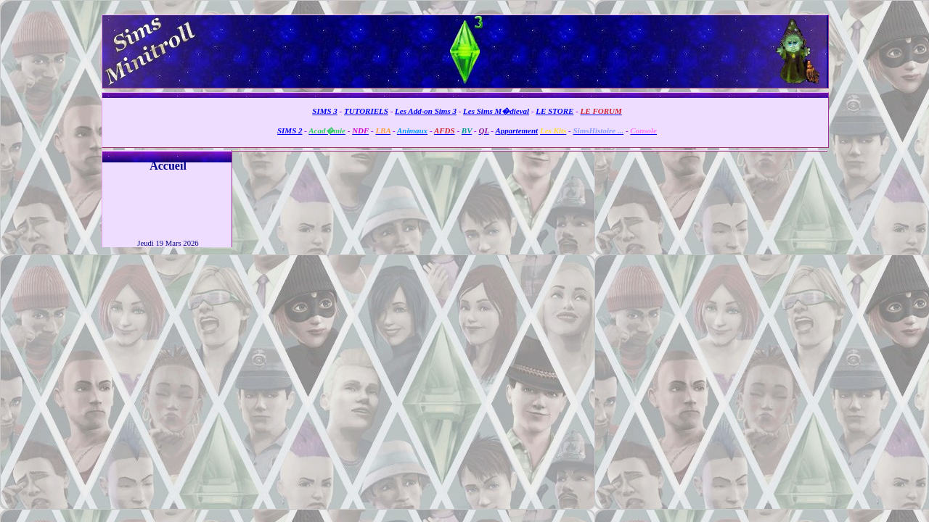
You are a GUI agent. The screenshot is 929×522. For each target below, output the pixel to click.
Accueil (168, 166)
